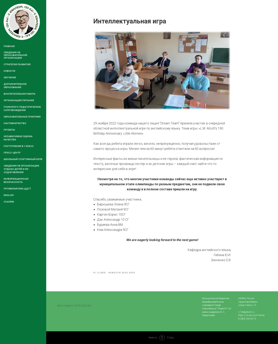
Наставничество (15, 123)
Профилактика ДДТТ (17, 188)
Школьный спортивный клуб (23, 159)
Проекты (9, 129)
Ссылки (9, 201)
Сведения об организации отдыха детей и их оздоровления (21, 169)
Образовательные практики (22, 116)
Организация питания (19, 100)
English (9, 195)
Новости (9, 71)
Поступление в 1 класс (19, 146)
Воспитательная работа (19, 93)
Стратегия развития (17, 64)
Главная (9, 46)
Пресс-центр (12, 152)
